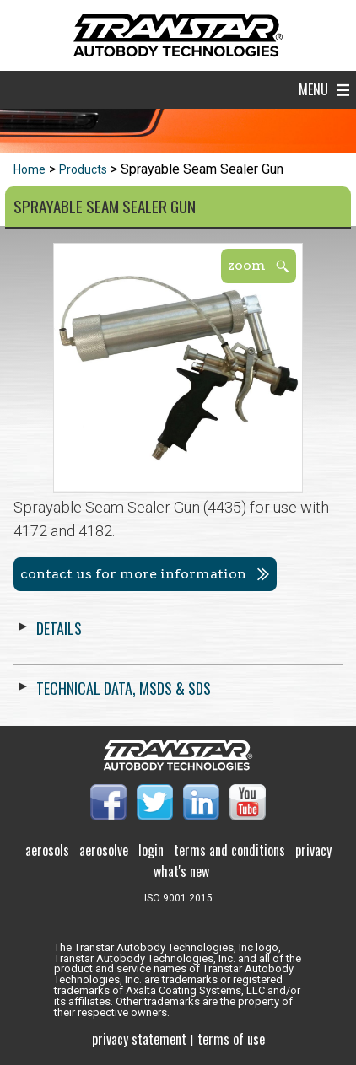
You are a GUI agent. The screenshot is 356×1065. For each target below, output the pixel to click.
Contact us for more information (133, 574)
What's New (181, 871)
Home (29, 169)
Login (151, 850)
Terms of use (231, 1039)
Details (59, 628)
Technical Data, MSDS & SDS (123, 688)
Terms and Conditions (229, 850)
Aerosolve (103, 850)
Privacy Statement (139, 1039)
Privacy (313, 850)
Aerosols (47, 850)
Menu (313, 89)
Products (83, 169)
